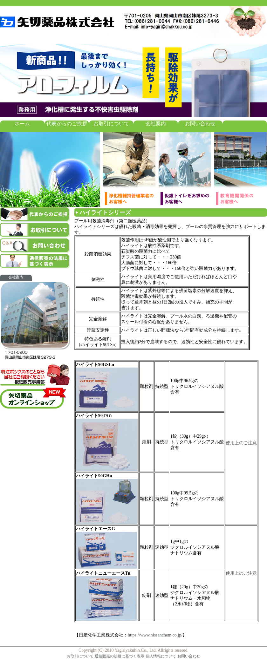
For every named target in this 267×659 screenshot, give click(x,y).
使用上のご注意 (241, 442)
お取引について (111, 123)
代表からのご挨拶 (66, 123)
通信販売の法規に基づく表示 (119, 656)
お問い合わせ (200, 123)
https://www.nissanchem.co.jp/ (155, 635)
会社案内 (156, 123)
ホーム (22, 123)
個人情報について (161, 656)
